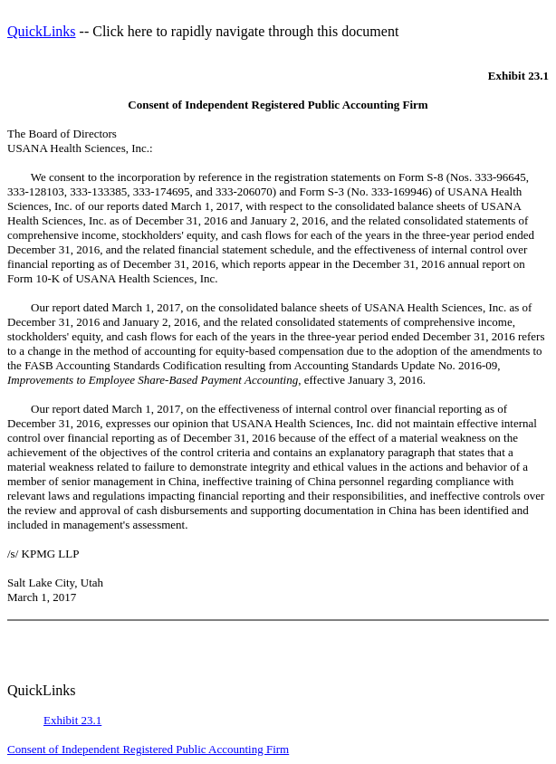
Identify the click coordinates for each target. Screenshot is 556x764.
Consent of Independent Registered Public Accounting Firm (148, 749)
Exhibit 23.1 (72, 720)
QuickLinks (41, 31)
